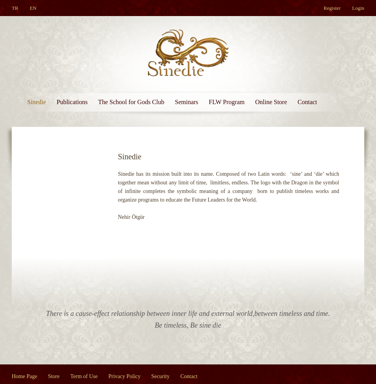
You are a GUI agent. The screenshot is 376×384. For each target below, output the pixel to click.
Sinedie (36, 102)
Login (358, 8)
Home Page (24, 376)
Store (54, 376)
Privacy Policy (124, 376)
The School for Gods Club (131, 102)
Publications (72, 102)
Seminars (186, 102)
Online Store (271, 102)
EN (33, 8)
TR (15, 8)
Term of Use (84, 376)
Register (332, 8)
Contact (307, 102)
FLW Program (226, 102)
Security (160, 376)
